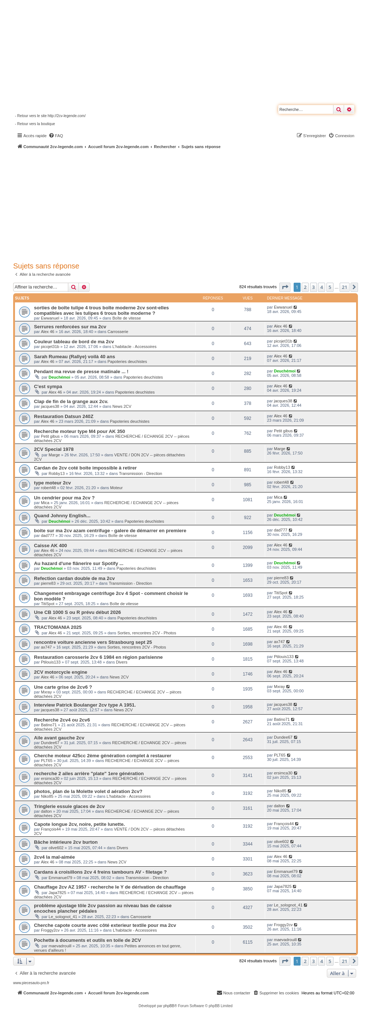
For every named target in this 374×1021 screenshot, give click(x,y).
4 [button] (321, 287)
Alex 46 (47, 331)
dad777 (47, 535)
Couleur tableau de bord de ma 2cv (74, 341)
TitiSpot (47, 604)
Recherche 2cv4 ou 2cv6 (62, 720)
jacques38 (50, 406)
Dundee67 (50, 742)
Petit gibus (50, 436)
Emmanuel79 (60, 877)
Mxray (46, 692)
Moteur (116, 488)
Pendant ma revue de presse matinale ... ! (81, 371)
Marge (54, 455)
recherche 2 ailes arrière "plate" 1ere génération (89, 773)
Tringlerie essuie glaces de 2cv (69, 806)
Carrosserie (117, 331)
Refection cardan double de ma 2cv (74, 578)
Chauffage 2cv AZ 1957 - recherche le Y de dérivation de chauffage (110, 887)
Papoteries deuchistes (127, 361)
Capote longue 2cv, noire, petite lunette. (79, 824)
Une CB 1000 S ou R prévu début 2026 (77, 612)
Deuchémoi (59, 377)
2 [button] (305, 287)
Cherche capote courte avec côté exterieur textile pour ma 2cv (105, 925)
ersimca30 (50, 778)
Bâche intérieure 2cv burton (66, 842)
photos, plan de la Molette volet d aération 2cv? (88, 791)
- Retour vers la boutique (35, 124)
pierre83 (48, 583)
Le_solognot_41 (63, 916)
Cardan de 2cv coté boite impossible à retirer (85, 468)
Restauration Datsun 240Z (64, 416)
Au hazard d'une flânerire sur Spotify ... (78, 563)
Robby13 (57, 473)
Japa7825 (57, 892)
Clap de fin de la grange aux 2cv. (71, 401)
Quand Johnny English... (62, 515)
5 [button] (330, 287)
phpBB (168, 1006)
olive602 (56, 848)
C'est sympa (48, 386)
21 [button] (344, 287)
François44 (51, 829)
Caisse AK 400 (50, 545)
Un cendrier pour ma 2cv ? (64, 497)
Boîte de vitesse (126, 318)
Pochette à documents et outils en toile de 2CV (87, 940)
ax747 (46, 647)
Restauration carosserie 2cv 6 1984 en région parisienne (98, 657)
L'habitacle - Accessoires (134, 346)
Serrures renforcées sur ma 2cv (70, 326)
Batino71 (49, 725)
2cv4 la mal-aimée (54, 857)
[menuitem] (56, 135)
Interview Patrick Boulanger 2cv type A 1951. (85, 705)
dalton (46, 811)
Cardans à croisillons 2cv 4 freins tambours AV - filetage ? (100, 872)
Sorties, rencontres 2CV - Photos (146, 633)
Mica (45, 502)
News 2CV (121, 406)
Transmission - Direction (140, 473)
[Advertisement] (193, 204)
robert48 (48, 488)
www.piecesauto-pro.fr (31, 983)
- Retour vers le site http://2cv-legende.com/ (50, 116)
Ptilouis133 (51, 662)
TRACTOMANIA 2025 (57, 627)
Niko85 (47, 796)
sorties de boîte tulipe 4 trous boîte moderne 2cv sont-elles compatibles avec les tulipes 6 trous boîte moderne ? (101, 310)
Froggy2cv (50, 930)
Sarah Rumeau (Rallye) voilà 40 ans (74, 356)
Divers (121, 662)
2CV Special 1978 (54, 449)
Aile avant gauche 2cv (59, 737)
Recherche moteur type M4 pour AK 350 (79, 431)
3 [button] (313, 287)
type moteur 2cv (52, 483)
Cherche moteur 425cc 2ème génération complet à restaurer (102, 755)
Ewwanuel (50, 318)
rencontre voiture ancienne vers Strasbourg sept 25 (93, 642)
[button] (284, 287)
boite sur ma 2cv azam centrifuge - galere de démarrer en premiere (110, 530)
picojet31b (50, 346)
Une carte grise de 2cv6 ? (63, 687)
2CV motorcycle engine (60, 672)
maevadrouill (60, 946)
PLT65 (47, 760)
